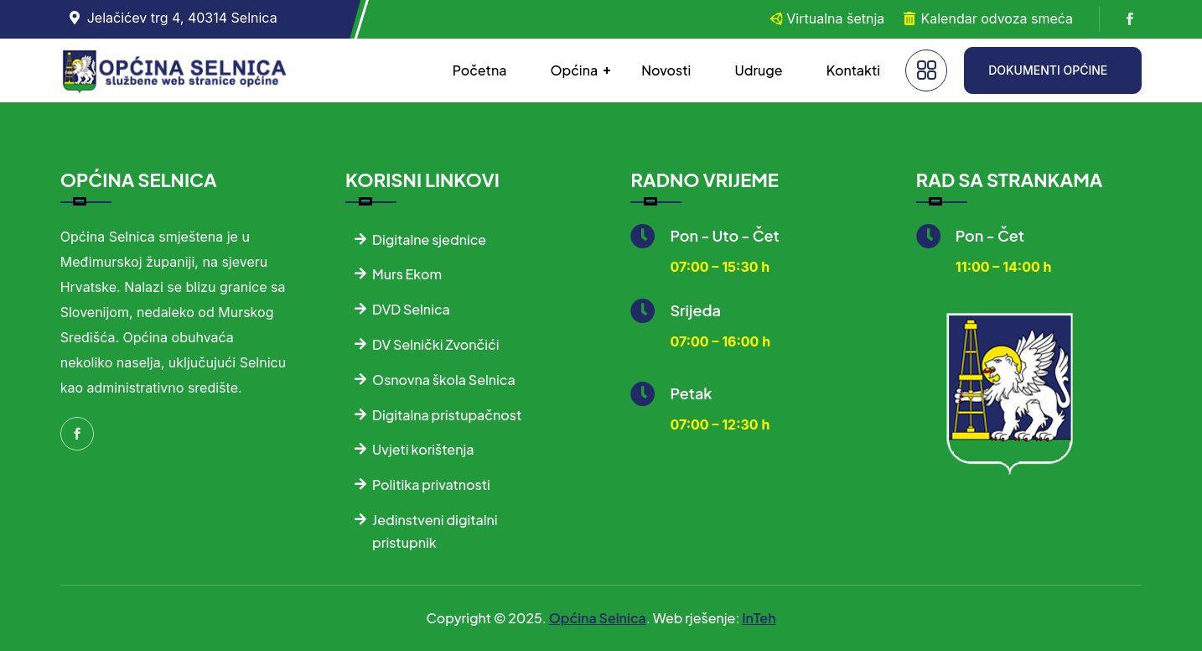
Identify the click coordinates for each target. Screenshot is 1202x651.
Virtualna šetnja (835, 18)
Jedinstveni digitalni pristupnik (434, 531)
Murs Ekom (407, 274)
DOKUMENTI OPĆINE (1047, 70)
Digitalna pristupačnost (446, 415)
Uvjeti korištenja (423, 449)
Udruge (758, 70)
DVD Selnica (411, 309)
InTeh (758, 618)
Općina (574, 70)
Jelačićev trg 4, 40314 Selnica (182, 17)
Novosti (666, 70)
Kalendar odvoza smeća (997, 18)
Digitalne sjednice (429, 239)
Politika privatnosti (431, 484)
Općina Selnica (597, 618)
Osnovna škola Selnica (444, 379)
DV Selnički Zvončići (435, 344)
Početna (480, 70)
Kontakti (853, 70)
